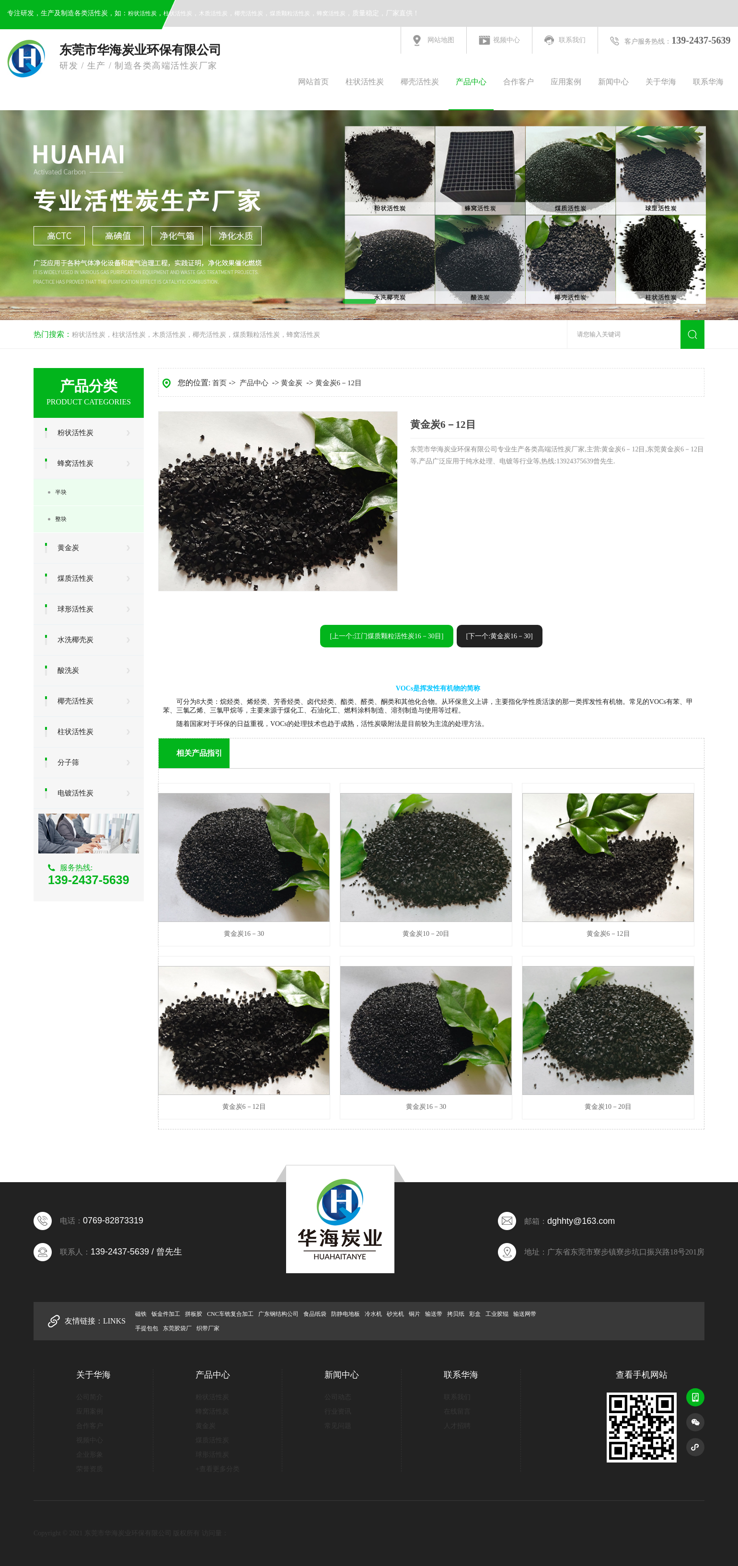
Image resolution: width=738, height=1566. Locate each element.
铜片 (414, 1314)
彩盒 (475, 1314)
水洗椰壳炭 (75, 640)
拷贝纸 (455, 1314)
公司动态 (337, 1397)
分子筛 (68, 762)
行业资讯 (337, 1411)
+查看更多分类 (218, 1469)
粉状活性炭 (142, 13)
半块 (61, 492)
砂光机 (395, 1314)
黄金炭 (68, 548)
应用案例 (566, 82)
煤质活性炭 (75, 578)
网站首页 (313, 82)
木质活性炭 (213, 13)
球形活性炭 (75, 609)
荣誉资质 (89, 1469)
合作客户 (518, 82)
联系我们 (572, 40)
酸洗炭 (68, 670)
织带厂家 (207, 1328)
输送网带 (524, 1314)
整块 (61, 519)
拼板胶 (193, 1314)
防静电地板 (345, 1314)
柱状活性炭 (177, 13)
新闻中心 (613, 82)
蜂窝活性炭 (331, 13)
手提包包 (146, 1328)
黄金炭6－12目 (338, 383)
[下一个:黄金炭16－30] (499, 636)
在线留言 (457, 1411)
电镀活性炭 (75, 793)
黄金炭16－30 (244, 933)
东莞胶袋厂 (177, 1328)
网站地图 (440, 40)
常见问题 (337, 1425)
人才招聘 (457, 1425)
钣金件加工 (165, 1314)
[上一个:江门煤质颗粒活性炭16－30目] (386, 636)
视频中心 (506, 40)
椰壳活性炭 (248, 13)
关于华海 (661, 82)
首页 (219, 383)
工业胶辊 (496, 1314)
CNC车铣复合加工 (230, 1314)
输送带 (433, 1314)
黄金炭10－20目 (426, 933)
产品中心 (471, 82)
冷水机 (373, 1314)
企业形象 (89, 1454)
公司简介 (89, 1397)
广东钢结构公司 (278, 1314)
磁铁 (141, 1314)
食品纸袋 (314, 1314)
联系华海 (708, 82)
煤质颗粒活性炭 (290, 13)
